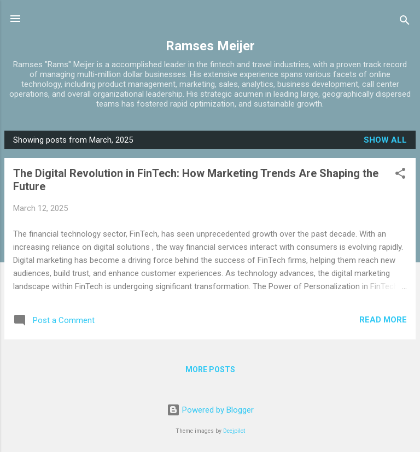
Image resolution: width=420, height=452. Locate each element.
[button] (400, 175)
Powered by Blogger (210, 410)
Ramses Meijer (210, 46)
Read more (383, 320)
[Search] (404, 22)
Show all (385, 140)
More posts (210, 369)
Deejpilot (234, 431)
